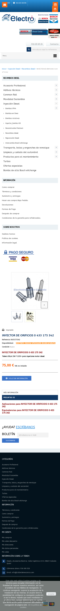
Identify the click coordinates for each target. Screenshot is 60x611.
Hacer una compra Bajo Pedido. (15, 200)
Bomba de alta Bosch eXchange (19, 170)
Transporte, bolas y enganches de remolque (26, 147)
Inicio (4, 69)
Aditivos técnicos (11, 90)
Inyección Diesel (14, 69)
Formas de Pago (9, 209)
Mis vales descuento (9, 541)
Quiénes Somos (8, 234)
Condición (5, 347)
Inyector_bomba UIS (13, 123)
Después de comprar (10, 214)
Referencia (6, 340)
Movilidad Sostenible (14, 99)
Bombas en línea (11, 113)
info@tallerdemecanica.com (23, 572)
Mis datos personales (10, 548)
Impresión (9, 330)
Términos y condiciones (12, 192)
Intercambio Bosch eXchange (16, 143)
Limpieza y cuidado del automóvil (20, 152)
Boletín (8, 434)
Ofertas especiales (12, 166)
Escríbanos (25, 427)
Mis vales (5, 552)
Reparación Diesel (12, 138)
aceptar (51, 594)
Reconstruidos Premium (14, 128)
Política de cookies (10, 238)
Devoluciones (7, 205)
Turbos (6, 161)
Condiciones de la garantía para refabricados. (21, 218)
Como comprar (8, 187)
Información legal (9, 243)
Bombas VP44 (10, 108)
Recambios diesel (28, 69)
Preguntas (9, 397)
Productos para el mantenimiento (20, 157)
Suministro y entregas (11, 196)
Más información (10, 393)
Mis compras (7, 538)
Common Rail (10, 94)
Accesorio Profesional (14, 85)
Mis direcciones (7, 545)
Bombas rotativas (12, 118)
